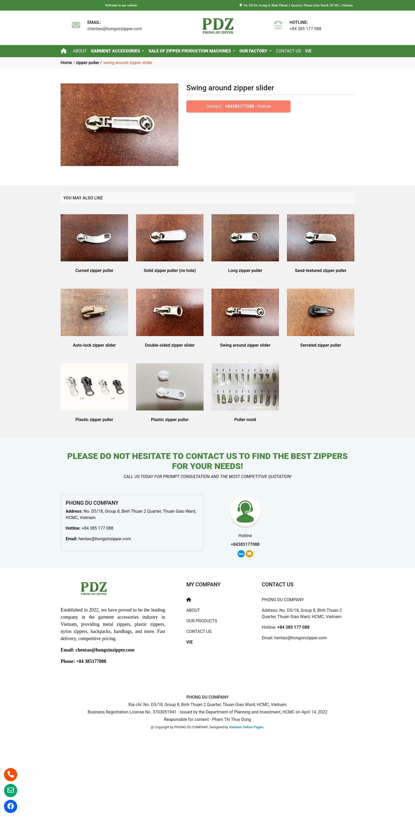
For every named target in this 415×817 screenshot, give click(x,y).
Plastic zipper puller (94, 419)
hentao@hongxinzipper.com (104, 538)
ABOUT (80, 50)
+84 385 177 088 (97, 528)
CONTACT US (288, 50)
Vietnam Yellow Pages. (246, 727)
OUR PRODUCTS (201, 620)
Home (66, 62)
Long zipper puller (245, 270)
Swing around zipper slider (245, 345)
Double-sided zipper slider (170, 345)
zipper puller (87, 62)
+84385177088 (239, 106)
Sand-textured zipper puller (320, 270)
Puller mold (245, 419)
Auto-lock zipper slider (94, 345)
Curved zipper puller (94, 270)
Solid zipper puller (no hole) (170, 270)
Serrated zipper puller (320, 345)
